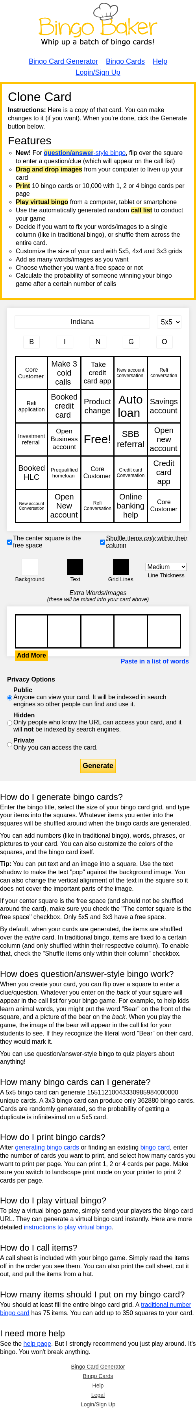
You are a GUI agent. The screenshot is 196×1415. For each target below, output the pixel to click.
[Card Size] (169, 322)
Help (160, 61)
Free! (97, 439)
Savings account (164, 406)
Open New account (64, 506)
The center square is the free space (47, 542)
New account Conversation (31, 506)
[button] (30, 567)
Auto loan (130, 406)
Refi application (31, 406)
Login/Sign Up (98, 72)
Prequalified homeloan (64, 472)
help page (37, 1343)
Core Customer (31, 373)
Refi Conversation (97, 506)
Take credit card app (97, 373)
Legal (98, 1395)
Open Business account (64, 439)
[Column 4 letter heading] (131, 342)
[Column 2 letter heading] (65, 342)
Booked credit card (64, 406)
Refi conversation (164, 373)
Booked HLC (31, 472)
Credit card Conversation (130, 472)
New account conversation (130, 373)
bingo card (155, 1147)
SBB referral (130, 439)
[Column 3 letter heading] (98, 342)
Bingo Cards (125, 61)
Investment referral (31, 439)
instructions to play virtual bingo (68, 1227)
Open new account (164, 439)
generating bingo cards (47, 1147)
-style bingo (85, 152)
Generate (98, 766)
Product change (97, 406)
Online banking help (130, 506)
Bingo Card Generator (63, 61)
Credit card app (164, 472)
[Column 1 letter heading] (31, 342)
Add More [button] (31, 655)
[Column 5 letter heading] (164, 342)
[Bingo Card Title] (82, 322)
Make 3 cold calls (64, 373)
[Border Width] (166, 567)
